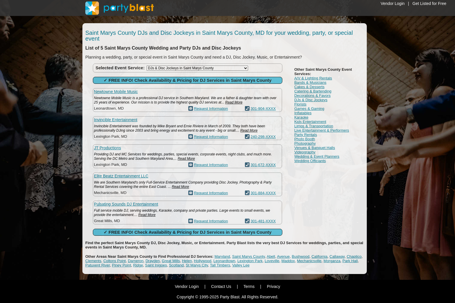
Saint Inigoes (156, 265)
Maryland (222, 256)
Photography (305, 143)
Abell (271, 256)
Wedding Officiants (310, 161)
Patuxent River (97, 265)
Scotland (176, 265)
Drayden (152, 261)
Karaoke (301, 117)
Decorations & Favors (312, 95)
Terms (248, 286)
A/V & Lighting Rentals (313, 78)
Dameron (135, 261)
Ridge (138, 265)
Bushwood (301, 256)
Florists (300, 104)
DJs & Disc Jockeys (310, 100)
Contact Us (221, 286)
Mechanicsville (309, 261)
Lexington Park (250, 261)
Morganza (332, 261)
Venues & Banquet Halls (314, 148)
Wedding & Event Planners (316, 156)
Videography (304, 152)
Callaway (337, 256)
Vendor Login (393, 3)
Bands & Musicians (310, 82)
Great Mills (171, 261)
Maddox (288, 261)
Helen (187, 261)
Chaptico (354, 256)
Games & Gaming (309, 108)
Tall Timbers (220, 265)
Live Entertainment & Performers (321, 130)
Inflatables (302, 113)
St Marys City (197, 265)
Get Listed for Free (429, 3)
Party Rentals (305, 135)
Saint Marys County (248, 256)
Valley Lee (241, 265)
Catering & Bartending (312, 91)
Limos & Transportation (313, 126)
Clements (93, 261)
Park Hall (350, 261)
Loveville (272, 261)
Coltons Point (114, 261)
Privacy (273, 286)
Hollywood (202, 261)
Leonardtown (224, 261)
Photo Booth (304, 139)
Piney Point (121, 265)
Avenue (283, 256)
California (319, 256)
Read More (233, 102)
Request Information (211, 108)
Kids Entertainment (310, 121)
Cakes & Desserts (309, 87)
